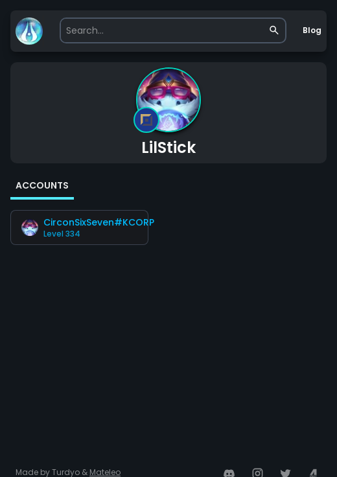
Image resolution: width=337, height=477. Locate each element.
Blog (312, 30)
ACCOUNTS (42, 185)
